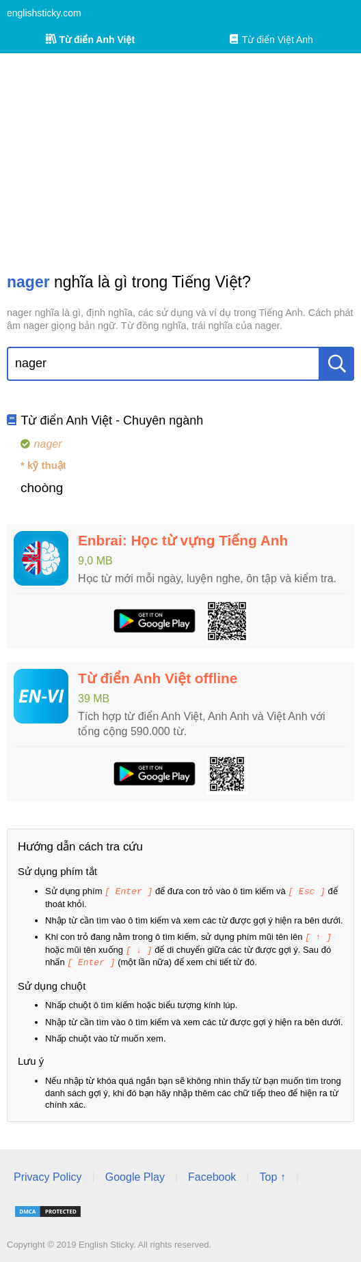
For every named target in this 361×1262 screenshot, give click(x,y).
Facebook (212, 1174)
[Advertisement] (180, 162)
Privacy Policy (48, 1174)
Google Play (135, 1174)
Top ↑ (272, 1174)
